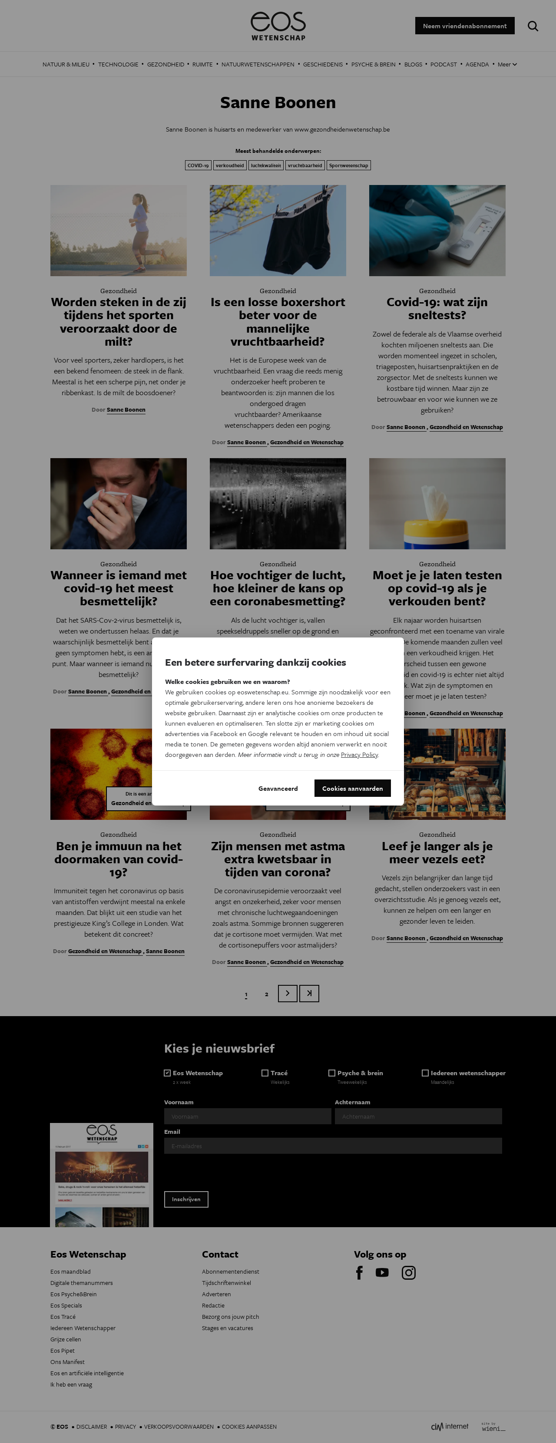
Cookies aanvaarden (352, 788)
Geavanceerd (278, 788)
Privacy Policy (359, 754)
